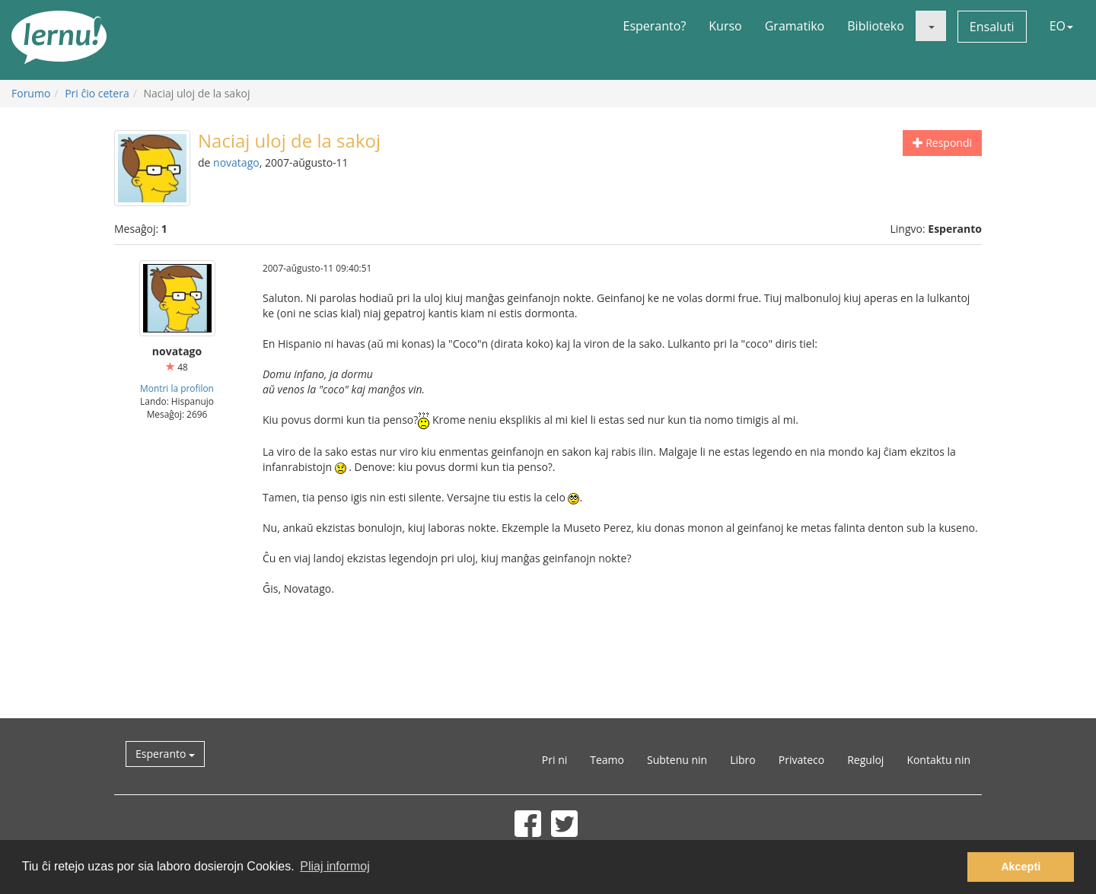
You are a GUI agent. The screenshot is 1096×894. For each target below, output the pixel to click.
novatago (236, 162)
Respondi (942, 142)
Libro (743, 759)
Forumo (30, 93)
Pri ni (554, 759)
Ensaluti (992, 26)
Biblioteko (875, 25)
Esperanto (165, 753)
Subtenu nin (677, 759)
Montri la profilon (177, 388)
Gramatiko (795, 25)
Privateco (801, 759)
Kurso (725, 25)
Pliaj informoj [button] (335, 866)
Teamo (607, 759)
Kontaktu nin (938, 759)
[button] (931, 26)
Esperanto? (655, 25)
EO (1061, 25)
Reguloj (865, 759)
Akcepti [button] (1020, 867)
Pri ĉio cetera (97, 93)
